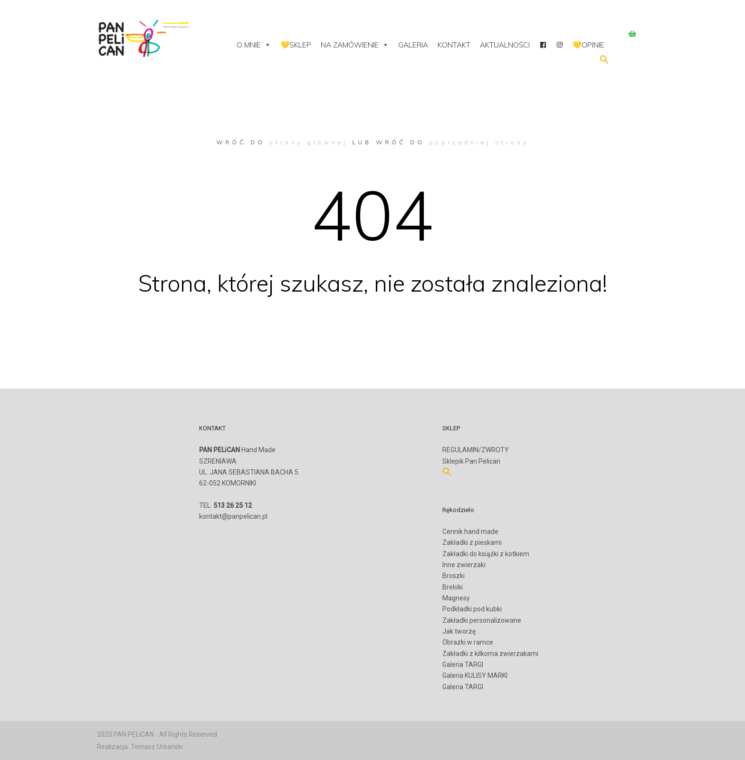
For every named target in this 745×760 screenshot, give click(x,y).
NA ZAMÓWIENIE (355, 44)
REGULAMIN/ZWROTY (475, 450)
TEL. (225, 505)
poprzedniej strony (479, 142)
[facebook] (543, 45)
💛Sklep (295, 44)
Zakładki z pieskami (472, 542)
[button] (604, 61)
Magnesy (456, 598)
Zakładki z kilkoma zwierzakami (490, 653)
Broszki (453, 576)
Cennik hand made (470, 531)
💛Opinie (588, 44)
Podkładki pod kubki (472, 609)
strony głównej (308, 142)
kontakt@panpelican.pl (233, 516)
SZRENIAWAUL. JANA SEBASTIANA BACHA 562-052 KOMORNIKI (248, 477)
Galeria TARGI (462, 664)
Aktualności (505, 44)
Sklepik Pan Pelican (471, 461)
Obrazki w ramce (467, 642)
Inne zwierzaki (464, 565)
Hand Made (237, 450)
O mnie (254, 44)
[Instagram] (559, 45)
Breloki (452, 587)
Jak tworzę (459, 631)
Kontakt (454, 44)
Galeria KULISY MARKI (474, 675)
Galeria (413, 44)
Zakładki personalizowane (481, 620)
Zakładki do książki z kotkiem (485, 554)
